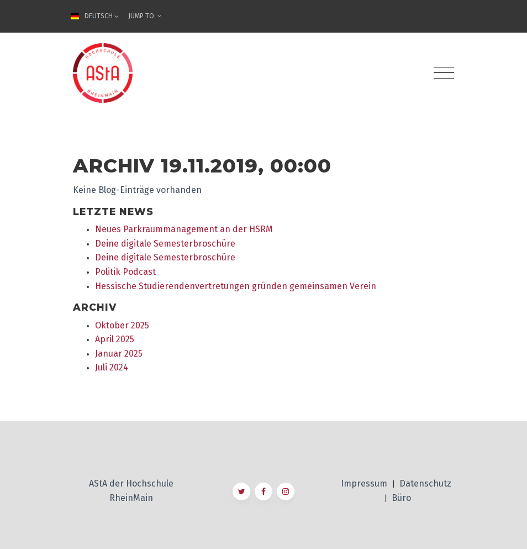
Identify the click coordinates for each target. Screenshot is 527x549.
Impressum (365, 483)
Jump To (145, 16)
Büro (401, 498)
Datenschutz (425, 483)
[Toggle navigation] (444, 73)
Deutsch (96, 16)
